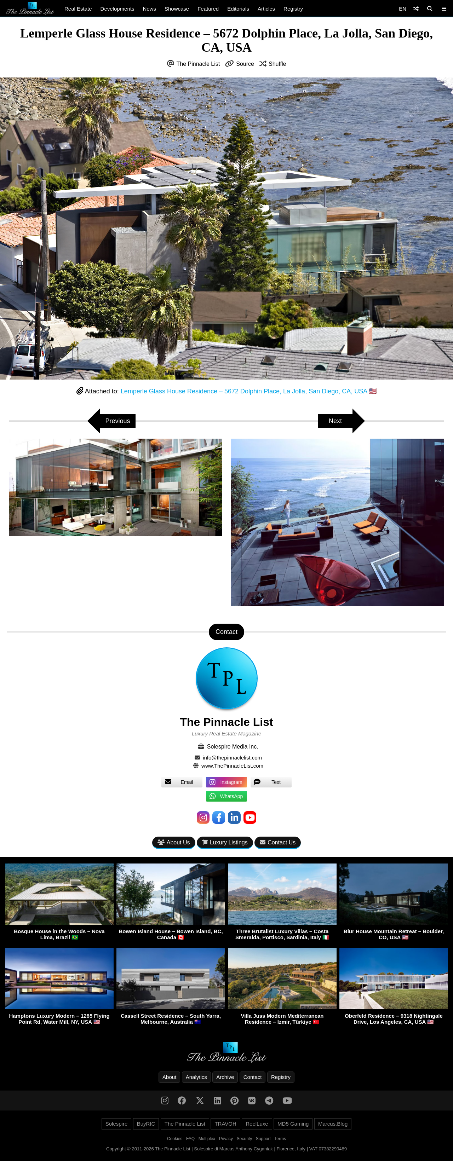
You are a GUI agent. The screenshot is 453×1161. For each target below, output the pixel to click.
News (149, 9)
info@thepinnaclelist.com (232, 758)
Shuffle (277, 64)
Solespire (116, 1124)
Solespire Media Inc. (232, 747)
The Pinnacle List (198, 64)
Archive (225, 1077)
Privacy (226, 1138)
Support (263, 1138)
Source (245, 64)
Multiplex (207, 1138)
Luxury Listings (225, 842)
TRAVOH (225, 1124)
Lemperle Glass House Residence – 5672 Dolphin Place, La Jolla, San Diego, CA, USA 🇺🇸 (249, 391)
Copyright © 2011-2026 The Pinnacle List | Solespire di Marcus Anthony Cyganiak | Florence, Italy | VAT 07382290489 (226, 1148)
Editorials (238, 9)
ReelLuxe (257, 1124)
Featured (208, 9)
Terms (280, 1138)
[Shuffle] (416, 8)
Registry (293, 9)
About (169, 1077)
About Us (173, 842)
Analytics (196, 1077)
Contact (252, 1077)
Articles (266, 9)
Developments (117, 9)
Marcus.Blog (333, 1124)
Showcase (177, 9)
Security (244, 1138)
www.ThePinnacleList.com (232, 766)
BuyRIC (146, 1124)
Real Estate (78, 9)
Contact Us (278, 842)
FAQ (190, 1138)
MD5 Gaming (293, 1124)
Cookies (174, 1138)
